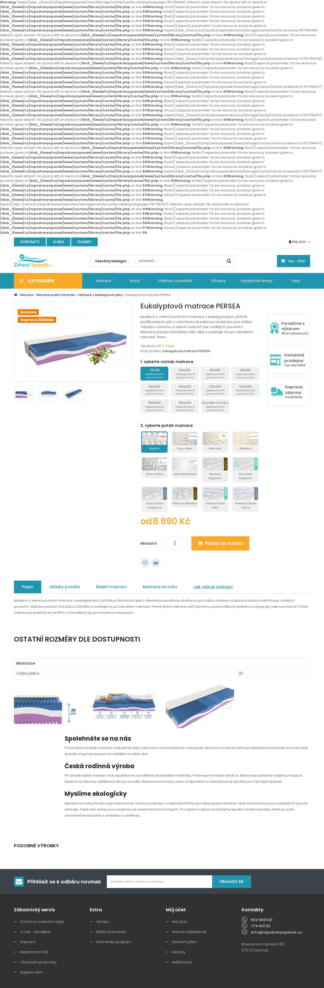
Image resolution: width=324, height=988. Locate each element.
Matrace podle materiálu (56, 295)
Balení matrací (111, 587)
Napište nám (31, 972)
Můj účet (180, 921)
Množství (148, 543)
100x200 (185, 390)
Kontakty (29, 241)
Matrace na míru (160, 587)
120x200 (215, 390)
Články (84, 241)
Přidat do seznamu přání (145, 562)
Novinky (179, 952)
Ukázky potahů (64, 587)
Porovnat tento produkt (155, 562)
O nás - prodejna (35, 931)
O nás (58, 241)
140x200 (245, 390)
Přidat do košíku (224, 543)
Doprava (27, 941)
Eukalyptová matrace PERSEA (148, 295)
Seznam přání (184, 941)
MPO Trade (165, 346)
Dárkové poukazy (111, 931)
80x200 (185, 373)
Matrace (27, 295)
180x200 (185, 406)
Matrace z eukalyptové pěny (101, 295)
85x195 (245, 373)
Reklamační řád (34, 952)
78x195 (154, 373)
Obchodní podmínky (38, 962)
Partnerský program (113, 941)
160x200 (154, 406)
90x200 (154, 390)
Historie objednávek (189, 931)
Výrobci (102, 921)
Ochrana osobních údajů (42, 921)
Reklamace (182, 962)
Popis (27, 587)
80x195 (215, 373)
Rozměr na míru (215, 406)
